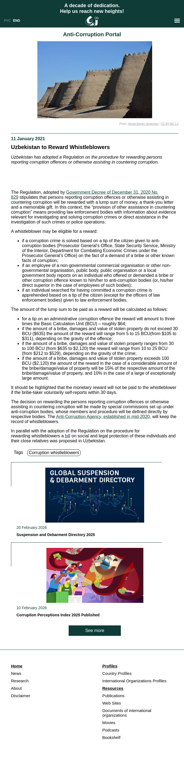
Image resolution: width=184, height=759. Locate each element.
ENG (16, 21)
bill (68, 436)
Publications (113, 695)
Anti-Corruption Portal (92, 34)
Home (17, 666)
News (16, 673)
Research (20, 680)
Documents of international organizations (126, 712)
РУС (7, 21)
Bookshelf (111, 737)
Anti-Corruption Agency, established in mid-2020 (103, 416)
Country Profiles (117, 673)
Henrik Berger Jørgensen (143, 123)
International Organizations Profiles (134, 680)
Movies (108, 722)
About (16, 688)
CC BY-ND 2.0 (170, 123)
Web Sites (111, 703)
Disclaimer (20, 695)
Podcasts (110, 730)
